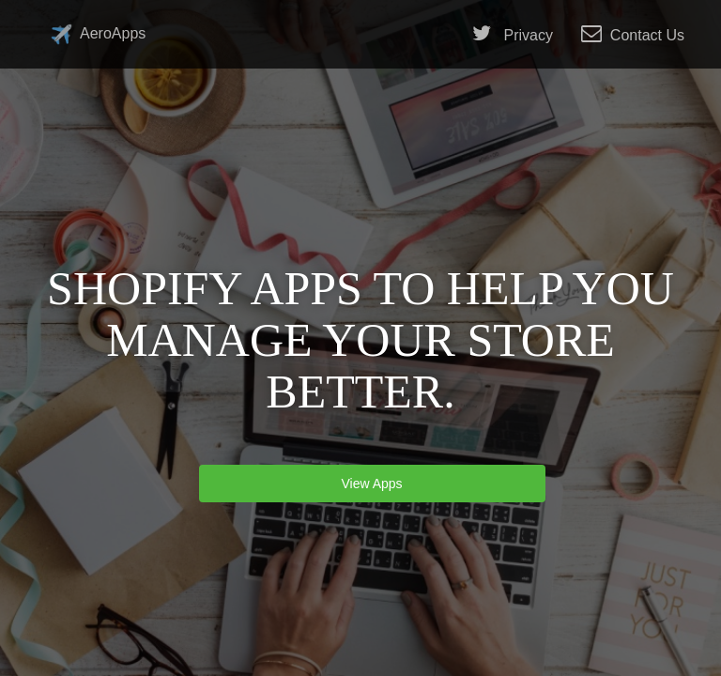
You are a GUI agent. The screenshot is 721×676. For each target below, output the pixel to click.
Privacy (512, 33)
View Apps (372, 483)
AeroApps (98, 34)
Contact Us (632, 33)
